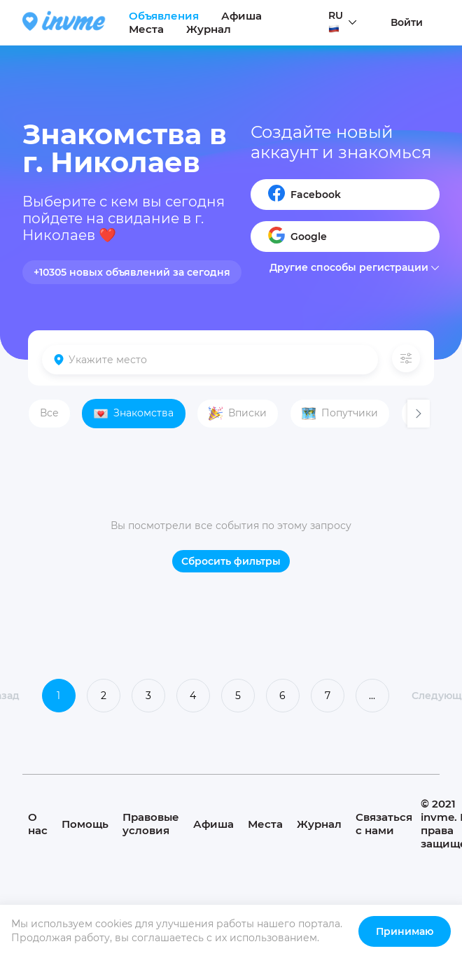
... (372, 695)
